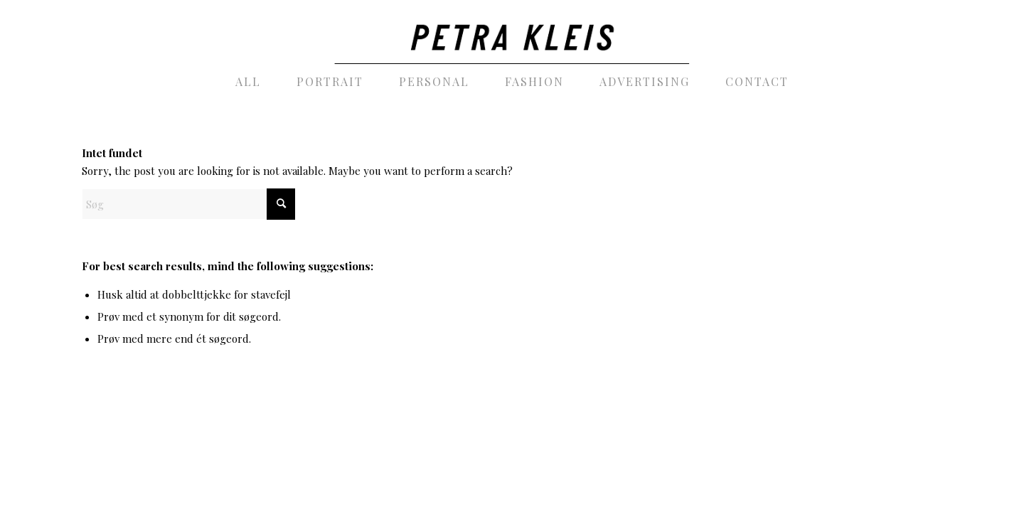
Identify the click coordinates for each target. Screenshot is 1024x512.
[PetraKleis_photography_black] (511, 32)
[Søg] (188, 204)
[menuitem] (248, 82)
